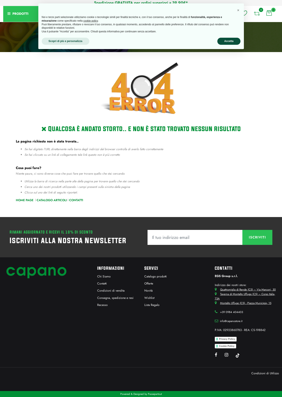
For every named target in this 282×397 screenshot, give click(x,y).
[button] (256, 13)
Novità (148, 290)
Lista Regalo (152, 305)
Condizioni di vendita (111, 290)
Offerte (148, 283)
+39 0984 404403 (231, 312)
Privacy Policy (227, 339)
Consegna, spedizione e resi (115, 298)
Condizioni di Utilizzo (265, 373)
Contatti (76, 200)
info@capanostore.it (231, 321)
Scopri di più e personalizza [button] (65, 41)
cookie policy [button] (90, 20)
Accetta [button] (228, 41)
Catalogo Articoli (52, 200)
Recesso (102, 305)
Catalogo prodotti (155, 276)
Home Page (25, 200)
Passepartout (155, 394)
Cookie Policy (226, 346)
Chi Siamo (104, 276)
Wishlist (149, 298)
